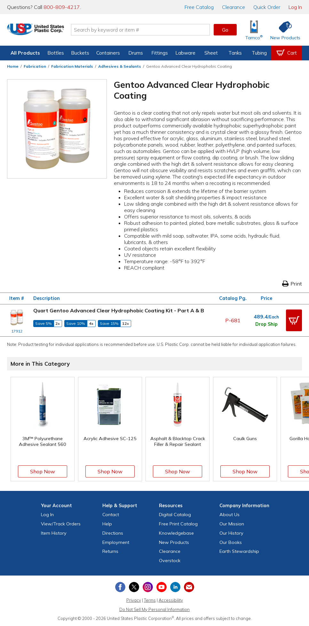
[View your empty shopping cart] (286, 53)
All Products (25, 53)
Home (13, 66)
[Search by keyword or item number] (150, 29)
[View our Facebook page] (120, 587)
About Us (229, 514)
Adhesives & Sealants (119, 66)
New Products (174, 542)
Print (292, 283)
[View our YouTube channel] (161, 587)
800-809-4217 (62, 7)
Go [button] (225, 30)
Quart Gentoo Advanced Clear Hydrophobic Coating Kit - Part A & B (118, 310)
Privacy (133, 600)
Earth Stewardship (239, 551)
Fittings (159, 53)
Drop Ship (266, 324)
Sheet (211, 53)
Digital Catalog (175, 514)
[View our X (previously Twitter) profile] (134, 587)
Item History (54, 533)
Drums (135, 53)
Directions (112, 533)
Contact (110, 514)
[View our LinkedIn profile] (175, 587)
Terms (150, 600)
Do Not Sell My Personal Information (154, 609)
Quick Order (266, 7)
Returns (110, 551)
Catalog (199, 7)
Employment (115, 542)
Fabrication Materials (72, 66)
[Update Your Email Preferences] (189, 587)
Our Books (230, 542)
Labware (185, 53)
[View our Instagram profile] (147, 587)
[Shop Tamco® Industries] (254, 30)
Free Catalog (178, 524)
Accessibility (171, 600)
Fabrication (35, 66)
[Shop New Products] (283, 30)
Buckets (80, 53)
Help (107, 524)
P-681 (233, 320)
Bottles (55, 53)
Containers (108, 53)
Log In (295, 7)
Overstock (169, 560)
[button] (294, 320)
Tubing (259, 53)
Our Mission (231, 524)
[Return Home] (45, 31)
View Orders (61, 524)
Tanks (235, 53)
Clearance (233, 7)
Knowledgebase (176, 533)
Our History (231, 533)
